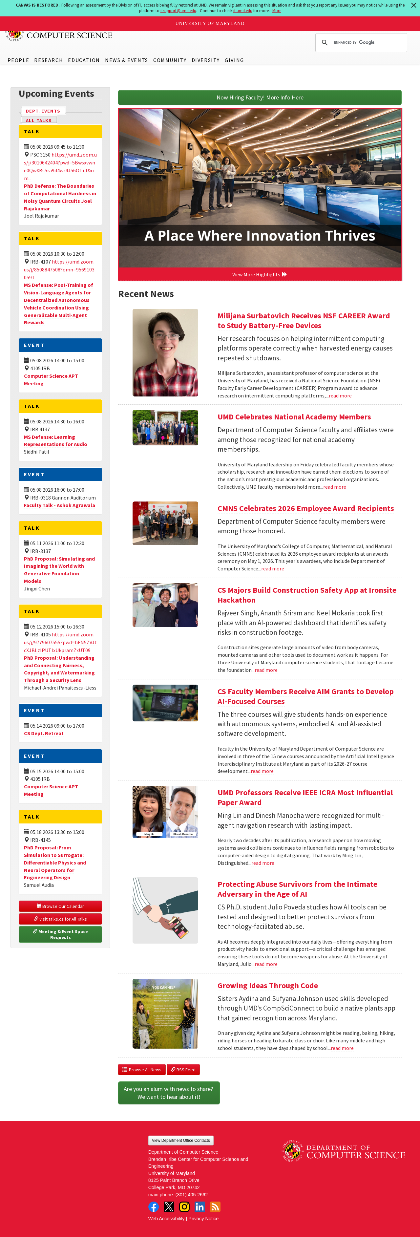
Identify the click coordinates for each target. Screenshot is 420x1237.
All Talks (39, 120)
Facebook (153, 1207)
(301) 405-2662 (192, 1194)
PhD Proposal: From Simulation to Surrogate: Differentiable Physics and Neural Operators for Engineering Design (55, 862)
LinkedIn (200, 1207)
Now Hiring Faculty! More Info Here (260, 97)
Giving (234, 60)
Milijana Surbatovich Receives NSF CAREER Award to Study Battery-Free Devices (304, 320)
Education (84, 60)
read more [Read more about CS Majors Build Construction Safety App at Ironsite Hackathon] (266, 670)
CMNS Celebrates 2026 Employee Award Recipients (306, 508)
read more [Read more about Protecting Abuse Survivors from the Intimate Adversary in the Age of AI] (266, 964)
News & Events (126, 60)
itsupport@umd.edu (178, 10)
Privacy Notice (203, 1218)
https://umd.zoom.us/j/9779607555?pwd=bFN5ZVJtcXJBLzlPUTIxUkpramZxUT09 (60, 642)
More (276, 10)
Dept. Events (46, 110)
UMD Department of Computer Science (59, 31)
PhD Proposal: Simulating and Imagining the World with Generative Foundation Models (59, 570)
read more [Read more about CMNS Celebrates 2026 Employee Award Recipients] (272, 568)
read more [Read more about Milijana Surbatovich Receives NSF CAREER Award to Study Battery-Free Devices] (340, 395)
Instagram (184, 1207)
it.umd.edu (242, 10)
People (19, 60)
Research (48, 60)
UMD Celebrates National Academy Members (294, 417)
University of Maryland (210, 23)
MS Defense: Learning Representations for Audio (55, 441)
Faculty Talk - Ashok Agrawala (59, 505)
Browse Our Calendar (60, 906)
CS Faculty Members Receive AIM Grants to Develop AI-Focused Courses (306, 696)
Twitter (169, 1207)
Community (169, 60)
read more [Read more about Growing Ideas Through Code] (342, 1048)
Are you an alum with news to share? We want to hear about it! (169, 1092)
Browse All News (141, 1070)
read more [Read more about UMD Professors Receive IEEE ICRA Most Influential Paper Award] (262, 863)
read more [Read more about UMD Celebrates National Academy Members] (334, 486)
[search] (360, 43)
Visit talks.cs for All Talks (60, 919)
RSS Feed (183, 1070)
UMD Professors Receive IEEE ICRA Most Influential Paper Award (305, 797)
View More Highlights (259, 274)
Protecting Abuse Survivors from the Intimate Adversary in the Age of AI (297, 889)
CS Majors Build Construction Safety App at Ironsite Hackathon (307, 595)
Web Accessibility (166, 1218)
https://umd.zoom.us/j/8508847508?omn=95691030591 (59, 269)
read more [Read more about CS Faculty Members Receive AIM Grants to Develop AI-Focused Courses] (262, 771)
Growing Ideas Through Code (268, 985)
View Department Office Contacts (181, 1140)
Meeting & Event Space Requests (61, 934)
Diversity (206, 60)
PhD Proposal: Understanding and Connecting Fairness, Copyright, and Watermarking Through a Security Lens (59, 669)
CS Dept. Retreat (44, 733)
